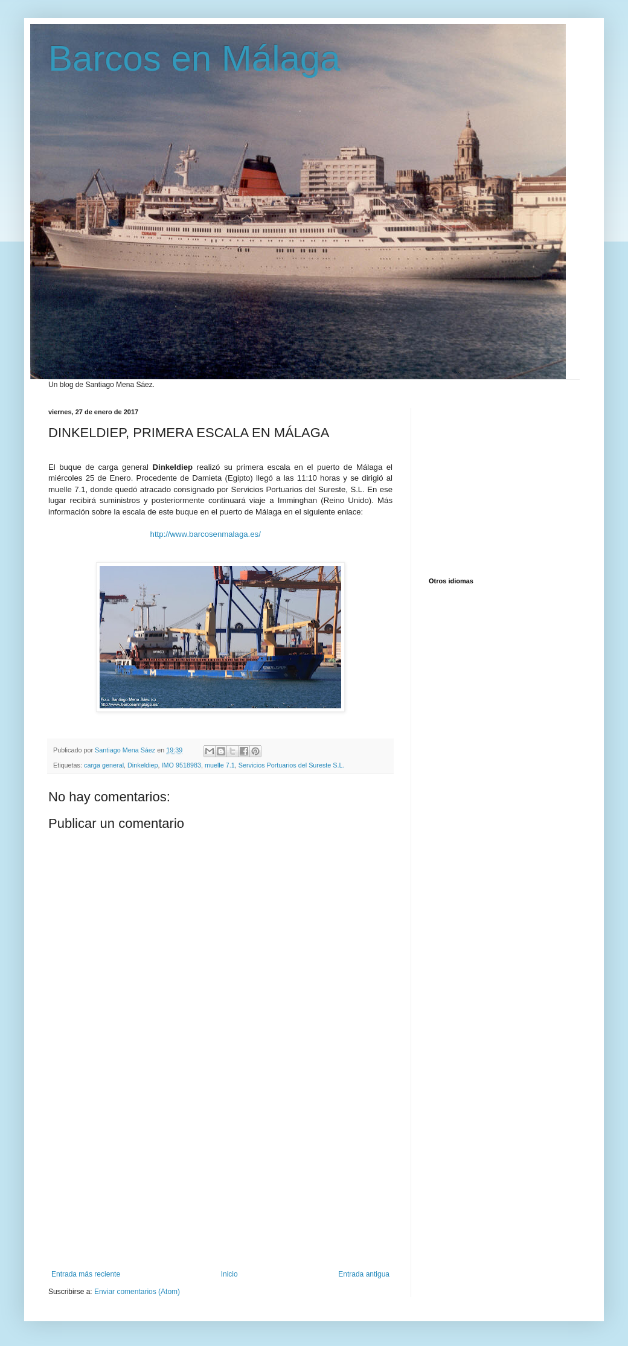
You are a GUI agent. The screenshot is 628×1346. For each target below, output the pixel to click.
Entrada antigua (363, 1274)
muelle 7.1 (220, 765)
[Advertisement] (220, 1179)
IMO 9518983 (180, 765)
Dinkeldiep (142, 765)
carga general (104, 765)
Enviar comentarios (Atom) (137, 1291)
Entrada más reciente (85, 1274)
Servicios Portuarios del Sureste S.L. (292, 765)
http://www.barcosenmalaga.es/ (205, 534)
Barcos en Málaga (194, 58)
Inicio (229, 1274)
